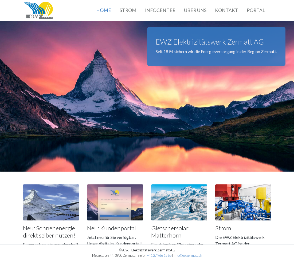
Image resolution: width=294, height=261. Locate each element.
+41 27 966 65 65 (159, 255)
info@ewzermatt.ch (188, 255)
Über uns (195, 10)
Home (103, 10)
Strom (128, 10)
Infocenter (160, 10)
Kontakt (226, 10)
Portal (256, 10)
